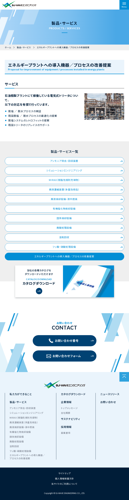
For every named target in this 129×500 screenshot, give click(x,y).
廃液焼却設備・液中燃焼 (87, 199)
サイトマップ (64, 473)
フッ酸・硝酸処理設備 (87, 246)
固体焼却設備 (90, 218)
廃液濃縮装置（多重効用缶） (86, 189)
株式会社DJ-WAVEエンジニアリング (19, 4)
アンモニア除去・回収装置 (86, 160)
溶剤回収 (91, 237)
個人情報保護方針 (64, 478)
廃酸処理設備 (90, 227)
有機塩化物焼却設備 (88, 208)
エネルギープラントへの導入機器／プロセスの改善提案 (78, 256)
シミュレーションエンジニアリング (84, 170)
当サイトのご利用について (64, 483)
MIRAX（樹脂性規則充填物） (86, 180)
